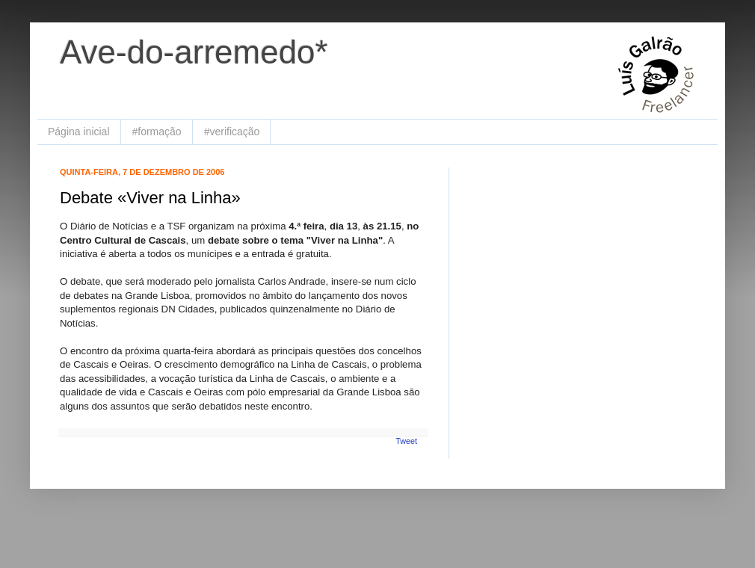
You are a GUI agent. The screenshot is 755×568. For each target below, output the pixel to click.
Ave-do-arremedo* (194, 52)
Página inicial (79, 132)
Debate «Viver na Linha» (150, 197)
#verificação (232, 132)
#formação (157, 132)
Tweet (406, 440)
